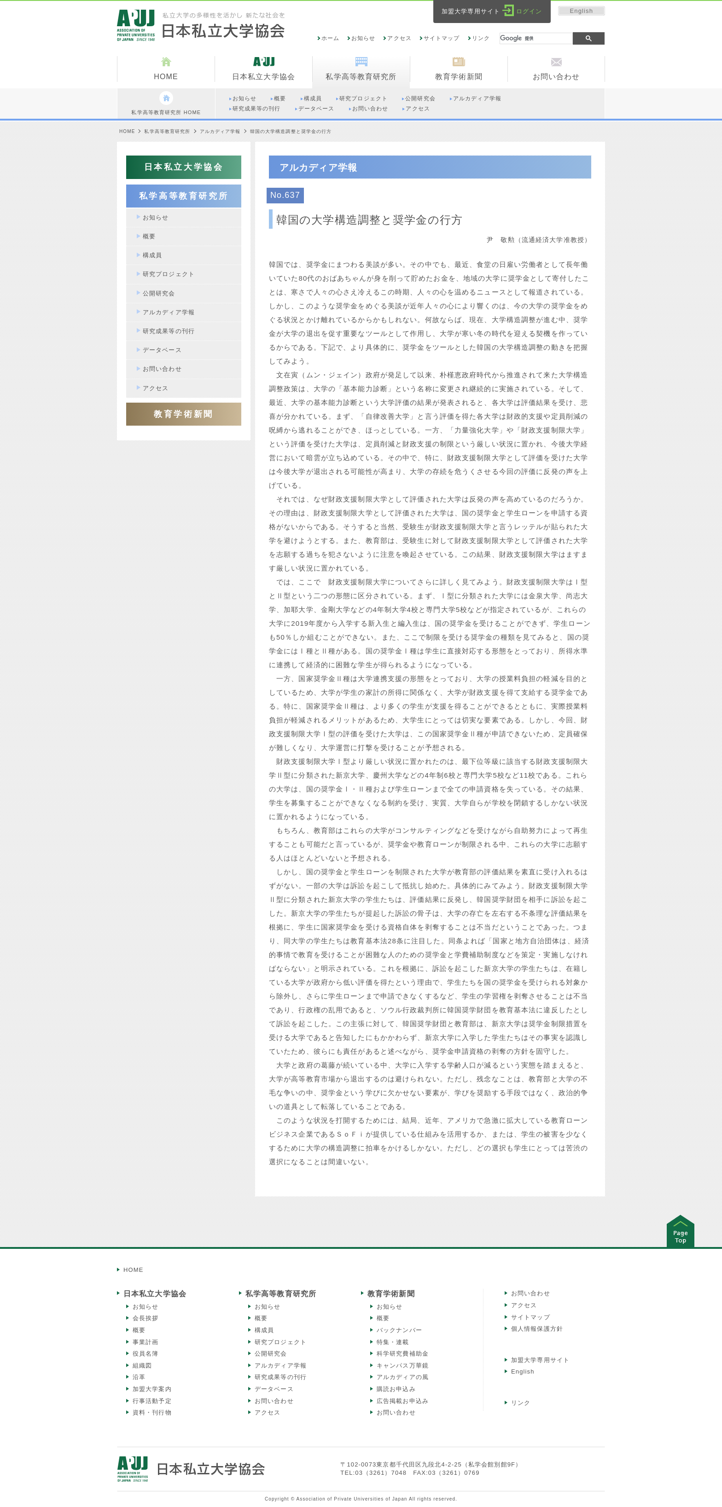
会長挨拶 (145, 1318)
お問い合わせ (274, 1400)
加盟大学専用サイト (540, 1360)
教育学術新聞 (391, 1294)
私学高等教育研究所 (167, 131)
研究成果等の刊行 (281, 1377)
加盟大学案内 (152, 1389)
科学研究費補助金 (403, 1353)
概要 (139, 1330)
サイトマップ (442, 38)
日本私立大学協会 (154, 1294)
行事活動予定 (152, 1400)
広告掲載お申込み (403, 1400)
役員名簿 (145, 1353)
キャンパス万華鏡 (403, 1365)
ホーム (330, 38)
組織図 (142, 1365)
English (581, 10)
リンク (481, 38)
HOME (127, 131)
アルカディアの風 (403, 1377)
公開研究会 (271, 1353)
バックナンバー (399, 1330)
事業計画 (145, 1342)
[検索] (536, 38)
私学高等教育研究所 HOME (166, 103)
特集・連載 (393, 1342)
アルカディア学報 (220, 131)
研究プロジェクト (281, 1342)
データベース (274, 1389)
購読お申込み (396, 1389)
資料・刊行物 (152, 1412)
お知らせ (363, 38)
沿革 (139, 1377)
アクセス (399, 38)
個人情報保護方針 (537, 1328)
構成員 (264, 1330)
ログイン (529, 11)
